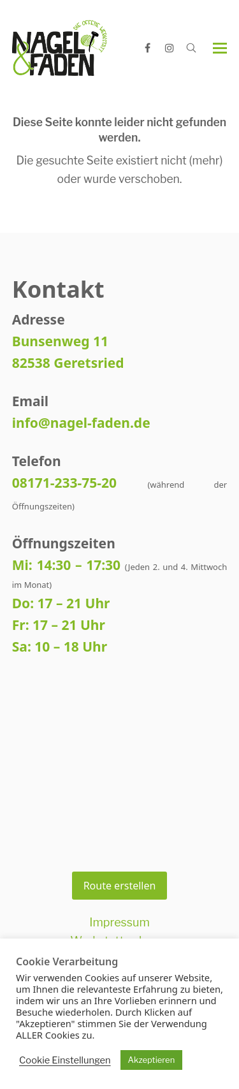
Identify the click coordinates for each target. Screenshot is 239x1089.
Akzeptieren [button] (151, 1060)
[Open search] (191, 48)
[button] (220, 48)
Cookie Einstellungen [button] (65, 1060)
